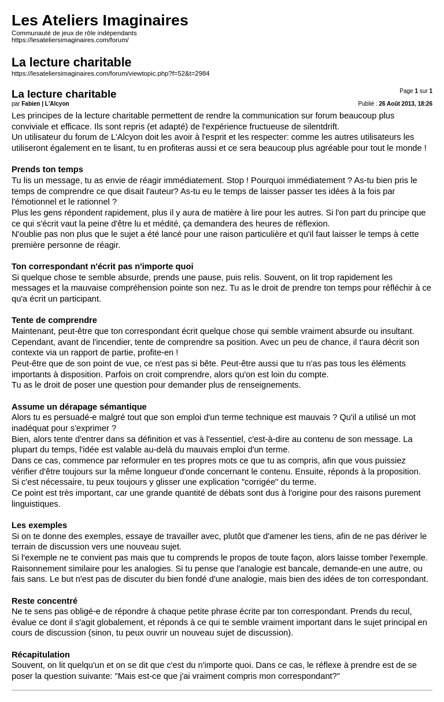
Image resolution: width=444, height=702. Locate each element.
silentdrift (320, 126)
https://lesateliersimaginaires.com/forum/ (70, 39)
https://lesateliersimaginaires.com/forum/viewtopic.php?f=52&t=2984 (111, 73)
